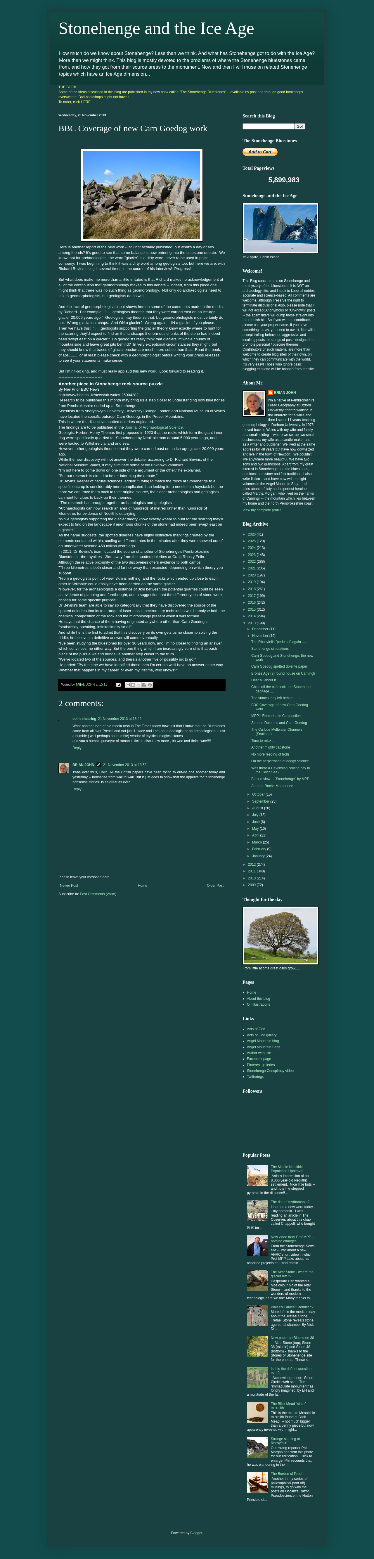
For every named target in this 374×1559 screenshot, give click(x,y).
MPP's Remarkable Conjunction (276, 716)
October (259, 794)
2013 (252, 623)
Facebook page (259, 1059)
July (255, 815)
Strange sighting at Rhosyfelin (285, 1441)
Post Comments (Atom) (98, 894)
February (259, 849)
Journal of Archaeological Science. (154, 427)
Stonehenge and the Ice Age (156, 28)
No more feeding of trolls (270, 754)
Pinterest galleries (261, 1065)
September (261, 801)
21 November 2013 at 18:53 (125, 765)
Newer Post (69, 886)
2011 (252, 871)
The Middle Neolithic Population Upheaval (287, 1169)
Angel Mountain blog (263, 1041)
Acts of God (256, 1029)
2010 (252, 878)
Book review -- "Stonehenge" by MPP (280, 779)
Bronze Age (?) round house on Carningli (283, 673)
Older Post (215, 886)
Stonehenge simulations (270, 649)
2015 (252, 609)
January (259, 856)
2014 (252, 616)
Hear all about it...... (266, 680)
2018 (252, 589)
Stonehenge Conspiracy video (270, 1071)
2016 (252, 602)
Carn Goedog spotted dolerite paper (279, 666)
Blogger (196, 1533)
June (256, 822)
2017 (252, 596)
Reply (77, 748)
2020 (252, 575)
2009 (252, 885)
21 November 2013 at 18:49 (119, 719)
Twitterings (255, 1077)
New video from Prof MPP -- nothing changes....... (292, 1239)
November (260, 636)
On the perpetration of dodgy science (280, 761)
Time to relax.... (263, 741)
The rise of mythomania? (290, 1202)
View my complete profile (262, 510)
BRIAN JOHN (83, 765)
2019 (252, 582)
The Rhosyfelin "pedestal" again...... (279, 642)
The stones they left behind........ (276, 698)
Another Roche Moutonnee (272, 786)
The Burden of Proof (286, 1474)
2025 (252, 541)
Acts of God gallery (261, 1035)
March (257, 842)
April (256, 835)
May (256, 829)
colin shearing (84, 719)
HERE (86, 102)
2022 (252, 561)
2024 (252, 548)
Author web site (259, 1053)
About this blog (258, 999)
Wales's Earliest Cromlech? (292, 1307)
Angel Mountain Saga (263, 1047)
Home (142, 886)
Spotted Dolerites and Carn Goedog (279, 723)
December (260, 629)
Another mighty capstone (270, 747)
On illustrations (258, 1004)
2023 (252, 555)
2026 (252, 534)
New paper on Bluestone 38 (292, 1338)
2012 (252, 864)
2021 (252, 568)
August (258, 808)
